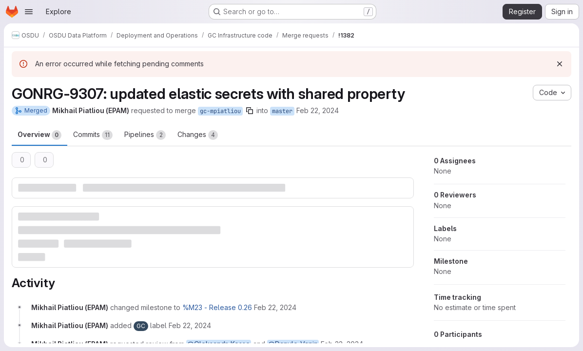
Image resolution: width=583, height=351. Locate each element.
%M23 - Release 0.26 (217, 307)
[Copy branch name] (249, 111)
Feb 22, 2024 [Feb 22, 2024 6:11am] (317, 110)
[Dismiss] (559, 64)
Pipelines (145, 135)
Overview (39, 135)
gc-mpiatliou (220, 111)
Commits (93, 135)
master (282, 111)
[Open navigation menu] (29, 12)
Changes (197, 135)
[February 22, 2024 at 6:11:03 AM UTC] (275, 307)
